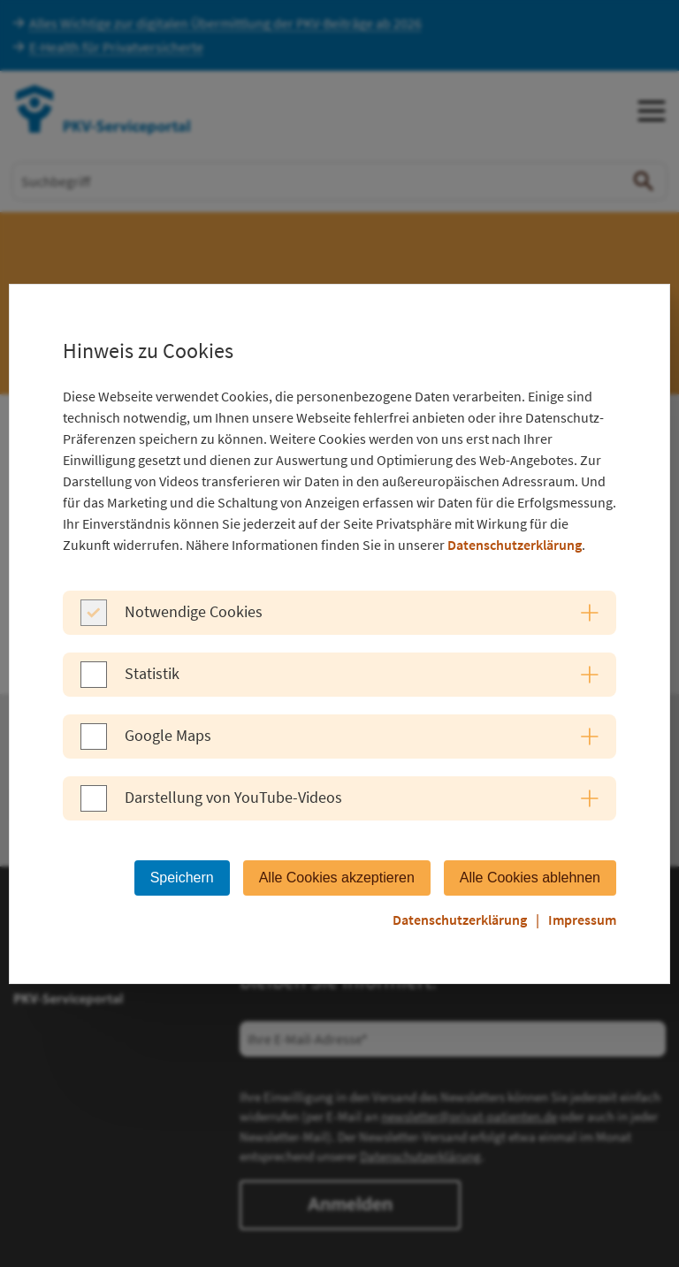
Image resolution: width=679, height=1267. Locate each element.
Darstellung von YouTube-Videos (233, 797)
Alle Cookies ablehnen (530, 877)
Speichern (182, 877)
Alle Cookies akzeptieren (337, 877)
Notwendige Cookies (194, 611)
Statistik (152, 673)
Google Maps (168, 735)
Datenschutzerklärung (514, 544)
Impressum (582, 919)
